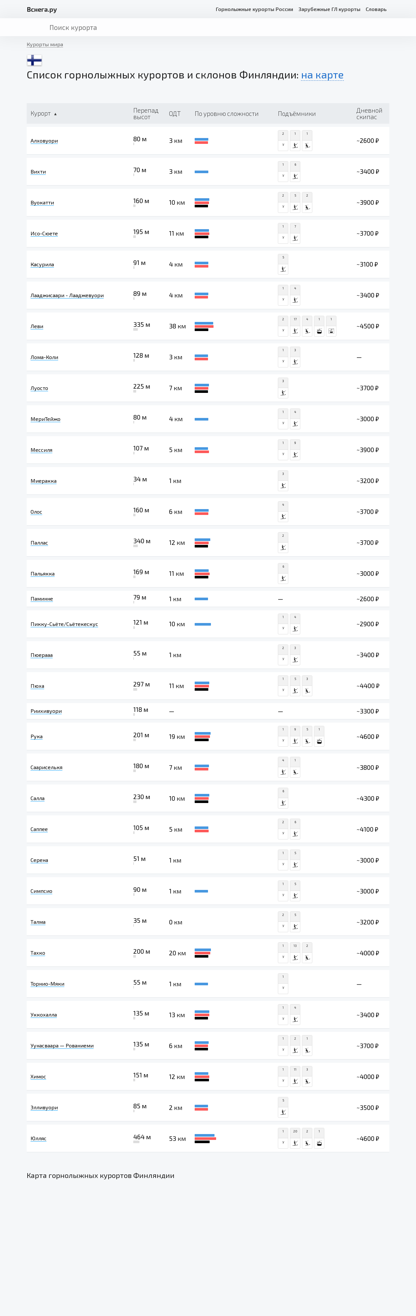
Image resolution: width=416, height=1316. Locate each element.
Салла (38, 798)
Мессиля (41, 450)
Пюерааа (42, 655)
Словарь (376, 9)
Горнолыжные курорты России (254, 9)
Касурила (42, 264)
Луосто (39, 388)
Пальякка (43, 573)
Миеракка (44, 481)
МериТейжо (45, 419)
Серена (39, 860)
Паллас (39, 542)
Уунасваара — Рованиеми (62, 1045)
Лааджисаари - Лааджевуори (67, 295)
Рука (37, 736)
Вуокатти (42, 202)
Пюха (37, 686)
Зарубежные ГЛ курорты (329, 9)
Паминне (42, 598)
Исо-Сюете (44, 233)
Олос (36, 511)
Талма (38, 922)
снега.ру (42, 9)
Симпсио (41, 891)
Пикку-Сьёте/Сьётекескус (64, 624)
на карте (322, 74)
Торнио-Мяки (47, 983)
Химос (38, 1076)
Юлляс (38, 1138)
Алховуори (44, 140)
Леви (37, 326)
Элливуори (44, 1107)
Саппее (39, 829)
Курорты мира (45, 44)
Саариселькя (46, 767)
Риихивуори (46, 711)
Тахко (38, 952)
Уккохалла (44, 1014)
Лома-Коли (44, 357)
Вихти (38, 171)
